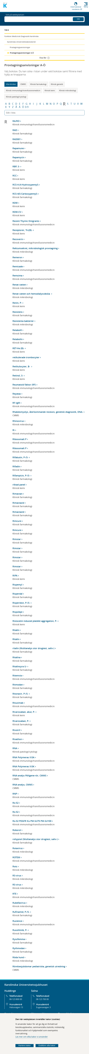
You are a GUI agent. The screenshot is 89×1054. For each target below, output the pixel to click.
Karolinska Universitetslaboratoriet (21, 42)
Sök (78, 18)
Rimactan (17, 493)
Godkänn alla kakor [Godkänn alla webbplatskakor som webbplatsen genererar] (46, 1045)
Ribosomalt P (19, 439)
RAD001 (17, 139)
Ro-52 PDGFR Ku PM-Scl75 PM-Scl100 (32, 820)
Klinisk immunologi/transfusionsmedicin (23, 90)
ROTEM (16, 857)
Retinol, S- (18, 375)
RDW (15, 202)
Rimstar (17, 539)
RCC (15, 175)
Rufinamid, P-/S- (21, 911)
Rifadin (16, 466)
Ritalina (16, 657)
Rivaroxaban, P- (21, 720)
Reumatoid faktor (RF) (24, 384)
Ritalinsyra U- (20, 666)
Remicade (18, 266)
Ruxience (17, 920)
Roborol (17, 830)
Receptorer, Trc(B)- (22, 230)
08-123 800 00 (15, 999)
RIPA (15, 575)
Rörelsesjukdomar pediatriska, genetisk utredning (39, 966)
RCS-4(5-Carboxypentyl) (25, 193)
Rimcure (17, 521)
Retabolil (17, 330)
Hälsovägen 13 (16, 1007)
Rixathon (17, 739)
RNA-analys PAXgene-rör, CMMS (29, 775)
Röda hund (18, 957)
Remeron (17, 257)
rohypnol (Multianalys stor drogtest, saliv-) (35, 839)
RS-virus (17, 875)
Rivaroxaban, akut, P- (24, 711)
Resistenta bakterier (23, 321)
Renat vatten (19, 284)
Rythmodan (19, 948)
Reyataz (17, 393)
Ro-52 (16, 802)
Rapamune (18, 148)
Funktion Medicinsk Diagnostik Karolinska (21, 36)
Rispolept (17, 611)
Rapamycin (18, 157)
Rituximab (18, 702)
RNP (15, 793)
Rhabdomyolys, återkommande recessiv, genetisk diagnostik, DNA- (48, 411)
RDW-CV (17, 211)
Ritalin (16, 630)
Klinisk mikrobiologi (67, 90)
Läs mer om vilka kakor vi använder (31, 1036)
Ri (14, 430)
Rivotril (16, 730)
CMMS (23, 84)
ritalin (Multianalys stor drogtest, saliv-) (33, 648)
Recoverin (18, 239)
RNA (15, 748)
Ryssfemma (19, 939)
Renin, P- (17, 302)
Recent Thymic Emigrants (26, 221)
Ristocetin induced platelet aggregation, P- (35, 621)
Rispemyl (17, 584)
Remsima (17, 275)
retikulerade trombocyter (26, 357)
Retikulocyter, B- (22, 366)
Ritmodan (18, 684)
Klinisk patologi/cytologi (16, 96)
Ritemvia (17, 675)
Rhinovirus (18, 421)
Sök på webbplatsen (15, 19)
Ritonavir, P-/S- (20, 693)
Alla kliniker (11, 84)
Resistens (18, 311)
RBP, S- (16, 166)
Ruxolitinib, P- (20, 930)
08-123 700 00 (42, 999)
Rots (15, 866)
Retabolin (18, 339)
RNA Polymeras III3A (23, 757)
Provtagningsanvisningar (20, 47)
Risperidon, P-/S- (21, 602)
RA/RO (16, 121)
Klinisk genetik (57, 84)
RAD (15, 130)
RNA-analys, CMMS (23, 784)
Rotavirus (18, 848)
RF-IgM (16, 402)
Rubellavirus (19, 902)
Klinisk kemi (50, 90)
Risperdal (17, 593)
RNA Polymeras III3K (23, 766)
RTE (14, 893)
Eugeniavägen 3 (43, 1007)
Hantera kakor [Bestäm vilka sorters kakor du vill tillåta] (24, 1045)
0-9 (26, 107)
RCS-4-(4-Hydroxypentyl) (25, 184)
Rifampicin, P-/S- (21, 475)
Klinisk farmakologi (38, 84)
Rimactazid (18, 502)
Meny (86, 7)
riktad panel (19, 484)
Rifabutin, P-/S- (20, 457)
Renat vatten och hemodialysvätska (32, 293)
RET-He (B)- (18, 348)
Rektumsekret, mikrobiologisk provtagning (35, 248)
